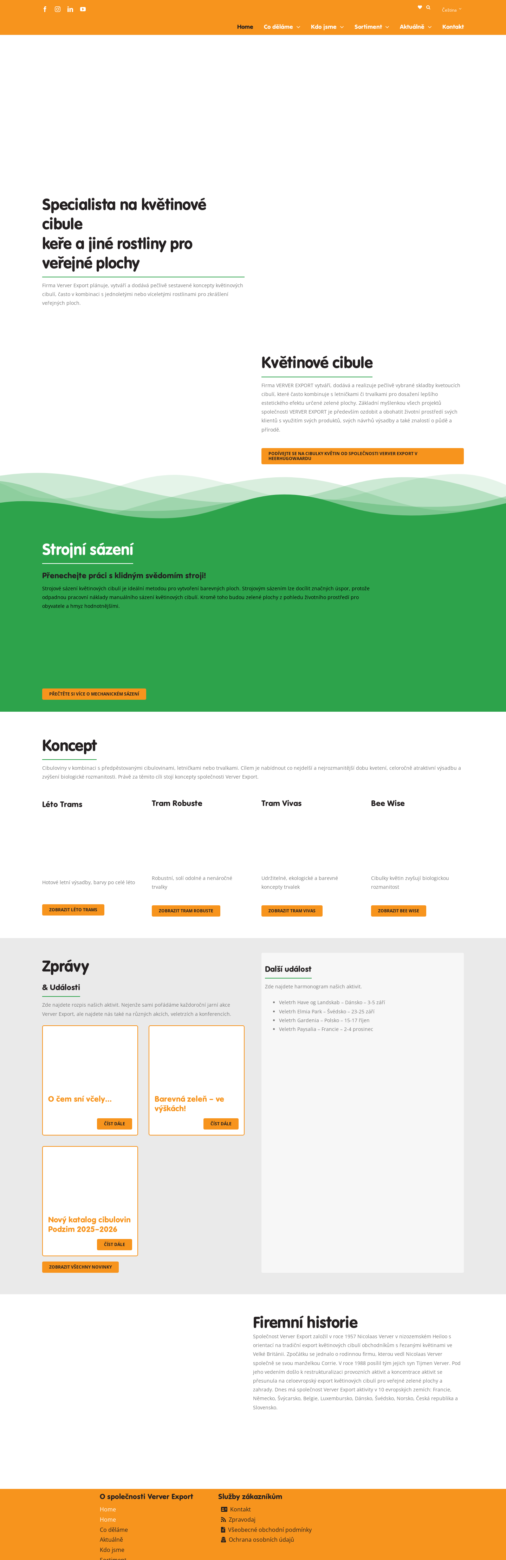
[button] (428, 7)
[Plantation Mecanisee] (362, 187)
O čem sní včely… (80, 1099)
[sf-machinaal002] (209, 619)
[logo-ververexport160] (56, 20)
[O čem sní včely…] (90, 1030)
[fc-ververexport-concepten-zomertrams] (88, 816)
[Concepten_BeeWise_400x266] (417, 814)
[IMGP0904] (198, 814)
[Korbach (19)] (307, 814)
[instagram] (57, 9)
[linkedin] (70, 9)
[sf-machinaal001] (93, 619)
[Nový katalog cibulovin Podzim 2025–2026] (90, 1151)
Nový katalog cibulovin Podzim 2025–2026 (89, 1224)
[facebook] (45, 9)
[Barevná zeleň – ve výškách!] (196, 1030)
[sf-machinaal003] (325, 619)
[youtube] (83, 9)
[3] (143, 344)
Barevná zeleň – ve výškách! (189, 1103)
